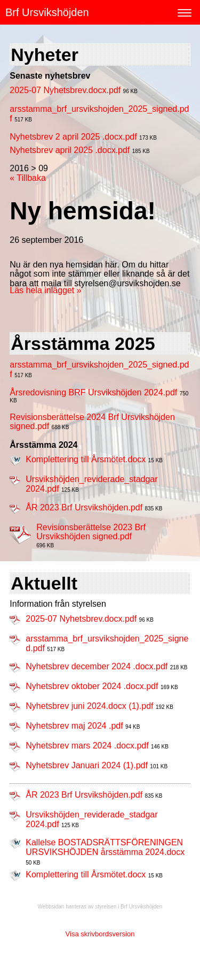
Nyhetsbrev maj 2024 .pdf (74, 725)
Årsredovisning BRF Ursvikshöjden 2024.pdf (93, 392)
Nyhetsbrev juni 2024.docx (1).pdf (89, 705)
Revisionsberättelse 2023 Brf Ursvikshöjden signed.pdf (91, 532)
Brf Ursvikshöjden (47, 12)
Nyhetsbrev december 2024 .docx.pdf (96, 666)
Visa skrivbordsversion (100, 934)
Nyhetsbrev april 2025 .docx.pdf (70, 150)
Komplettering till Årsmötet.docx (86, 459)
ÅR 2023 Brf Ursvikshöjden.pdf (84, 507)
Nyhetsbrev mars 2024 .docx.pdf (87, 745)
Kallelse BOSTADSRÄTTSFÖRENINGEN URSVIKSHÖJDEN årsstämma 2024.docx (105, 847)
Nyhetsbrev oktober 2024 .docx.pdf (92, 686)
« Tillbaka (28, 177)
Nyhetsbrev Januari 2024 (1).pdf (87, 765)
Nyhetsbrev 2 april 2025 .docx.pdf (73, 136)
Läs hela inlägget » (45, 290)
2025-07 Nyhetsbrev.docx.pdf (65, 90)
